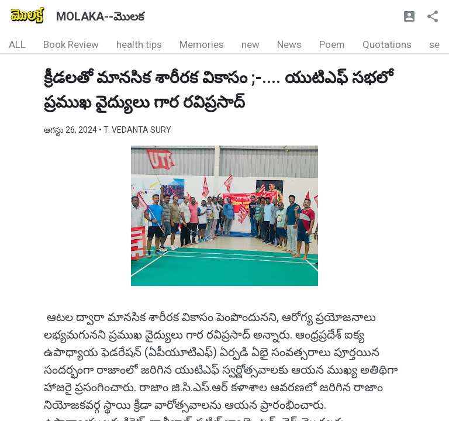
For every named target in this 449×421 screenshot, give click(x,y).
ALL (17, 44)
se (434, 44)
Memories (201, 44)
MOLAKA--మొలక (100, 16)
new (250, 44)
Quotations (387, 44)
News (289, 44)
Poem (332, 44)
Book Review (71, 44)
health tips (139, 44)
